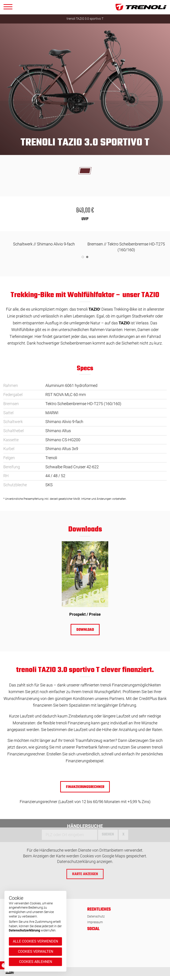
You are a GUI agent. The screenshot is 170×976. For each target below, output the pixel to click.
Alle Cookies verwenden (35, 941)
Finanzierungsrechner (85, 787)
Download (85, 630)
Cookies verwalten (35, 951)
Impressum (95, 922)
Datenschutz (96, 916)
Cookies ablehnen (35, 962)
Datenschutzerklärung (24, 930)
